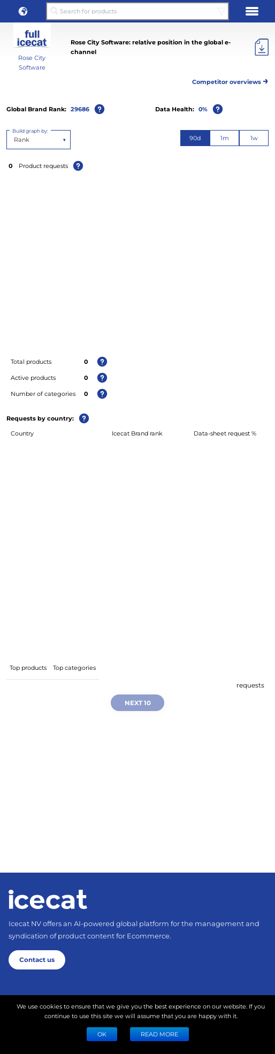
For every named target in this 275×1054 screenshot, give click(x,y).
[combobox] (15, 139)
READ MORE (159, 1034)
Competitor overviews (230, 80)
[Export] (262, 47)
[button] (23, 11)
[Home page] (48, 899)
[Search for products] (137, 11)
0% (203, 109)
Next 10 (138, 702)
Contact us (37, 959)
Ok (101, 1034)
